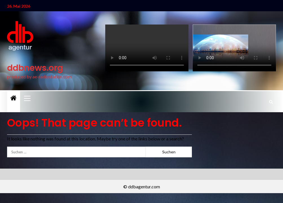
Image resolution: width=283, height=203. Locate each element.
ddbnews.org (35, 68)
